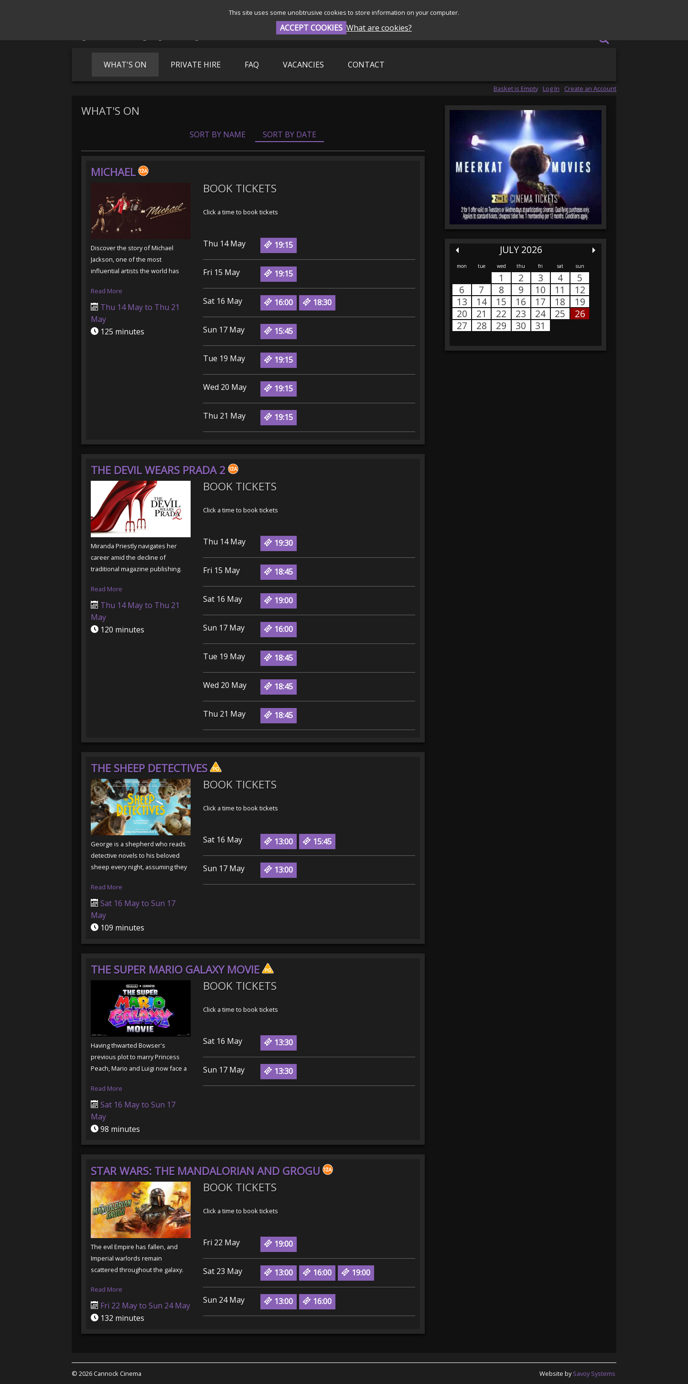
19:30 (278, 543)
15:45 (278, 331)
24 (540, 313)
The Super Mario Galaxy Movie (182, 969)
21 (481, 313)
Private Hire (196, 64)
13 (462, 301)
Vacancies (303, 64)
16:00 (278, 302)
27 (462, 325)
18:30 (317, 302)
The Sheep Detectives (156, 768)
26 (580, 313)
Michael (120, 172)
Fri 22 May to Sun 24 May (144, 1305)
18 (560, 301)
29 (501, 325)
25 (560, 313)
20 (462, 313)
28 (481, 325)
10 (540, 289)
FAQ (252, 64)
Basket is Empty (516, 88)
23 (521, 313)
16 (521, 301)
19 (580, 301)
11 (560, 289)
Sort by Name (218, 134)
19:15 (278, 245)
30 (521, 325)
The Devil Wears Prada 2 (164, 470)
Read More (106, 291)
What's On (125, 64)
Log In (551, 88)
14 (481, 301)
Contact (366, 64)
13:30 (278, 1042)
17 (540, 301)
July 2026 (521, 249)
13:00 (278, 841)
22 (501, 313)
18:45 (278, 571)
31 (540, 325)
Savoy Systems (594, 1373)
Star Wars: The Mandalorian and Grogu (212, 1170)
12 (580, 289)
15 (501, 301)
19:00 (278, 600)
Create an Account (590, 88)
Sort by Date (289, 134)
